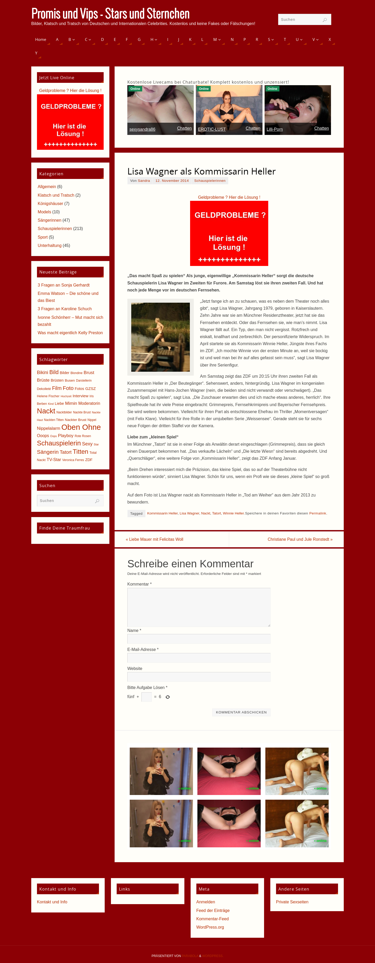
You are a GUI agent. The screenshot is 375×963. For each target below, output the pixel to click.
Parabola (190, 956)
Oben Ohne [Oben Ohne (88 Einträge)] (81, 427)
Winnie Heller (233, 513)
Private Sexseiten (292, 902)
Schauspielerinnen (210, 181)
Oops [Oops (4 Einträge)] (53, 436)
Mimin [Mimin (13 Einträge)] (71, 403)
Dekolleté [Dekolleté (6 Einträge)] (44, 389)
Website (134, 669)
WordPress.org (210, 927)
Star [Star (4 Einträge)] (96, 444)
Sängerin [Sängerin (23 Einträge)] (48, 452)
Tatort (216, 513)
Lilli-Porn (275, 129)
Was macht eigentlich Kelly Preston (70, 333)
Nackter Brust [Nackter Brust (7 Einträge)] (75, 420)
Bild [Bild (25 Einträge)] (54, 372)
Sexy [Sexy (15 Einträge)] (87, 443)
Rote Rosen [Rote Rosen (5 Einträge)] (83, 436)
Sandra (144, 181)
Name (134, 630)
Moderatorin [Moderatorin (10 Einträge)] (89, 403)
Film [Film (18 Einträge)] (56, 388)
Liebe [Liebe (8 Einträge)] (59, 403)
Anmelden (205, 902)
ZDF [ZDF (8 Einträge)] (88, 460)
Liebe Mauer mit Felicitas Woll (156, 539)
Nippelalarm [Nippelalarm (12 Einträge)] (48, 428)
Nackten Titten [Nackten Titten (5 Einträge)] (54, 420)
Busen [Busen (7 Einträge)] (70, 380)
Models (44, 212)
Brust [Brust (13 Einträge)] (89, 372)
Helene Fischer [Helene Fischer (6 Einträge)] (48, 396)
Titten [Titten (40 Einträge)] (80, 451)
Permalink (317, 513)
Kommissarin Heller (162, 513)
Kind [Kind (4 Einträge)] (51, 403)
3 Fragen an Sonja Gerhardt (64, 285)
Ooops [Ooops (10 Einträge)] (43, 435)
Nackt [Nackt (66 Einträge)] (46, 411)
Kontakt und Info (52, 902)
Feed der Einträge (213, 910)
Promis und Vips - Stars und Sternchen (110, 14)
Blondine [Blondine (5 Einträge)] (77, 373)
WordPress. (212, 956)
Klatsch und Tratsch (56, 195)
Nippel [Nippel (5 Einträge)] (92, 420)
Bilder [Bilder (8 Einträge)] (64, 373)
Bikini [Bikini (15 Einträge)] (42, 372)
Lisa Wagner (189, 513)
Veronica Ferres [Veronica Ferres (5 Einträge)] (73, 460)
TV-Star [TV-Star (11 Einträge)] (54, 459)
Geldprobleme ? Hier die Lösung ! (229, 197)
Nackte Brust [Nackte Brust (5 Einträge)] (82, 412)
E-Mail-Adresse (143, 650)
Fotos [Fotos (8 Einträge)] (79, 389)
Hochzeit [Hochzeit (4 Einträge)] (66, 396)
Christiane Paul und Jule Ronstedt (298, 539)
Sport (43, 237)
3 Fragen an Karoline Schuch (65, 309)
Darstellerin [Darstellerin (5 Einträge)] (84, 380)
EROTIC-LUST (212, 129)
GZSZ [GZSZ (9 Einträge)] (90, 388)
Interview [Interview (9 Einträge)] (81, 396)
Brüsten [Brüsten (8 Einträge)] (57, 380)
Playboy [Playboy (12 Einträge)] (66, 435)
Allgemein (47, 186)
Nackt (205, 513)
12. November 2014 (172, 181)
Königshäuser (50, 203)
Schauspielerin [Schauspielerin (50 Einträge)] (59, 443)
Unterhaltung (50, 245)
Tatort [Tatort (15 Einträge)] (66, 452)
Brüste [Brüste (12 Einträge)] (43, 380)
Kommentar (139, 584)
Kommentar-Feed (212, 919)
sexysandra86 (142, 129)
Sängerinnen (49, 220)
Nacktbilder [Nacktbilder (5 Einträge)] (64, 412)
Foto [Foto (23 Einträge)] (68, 388)
